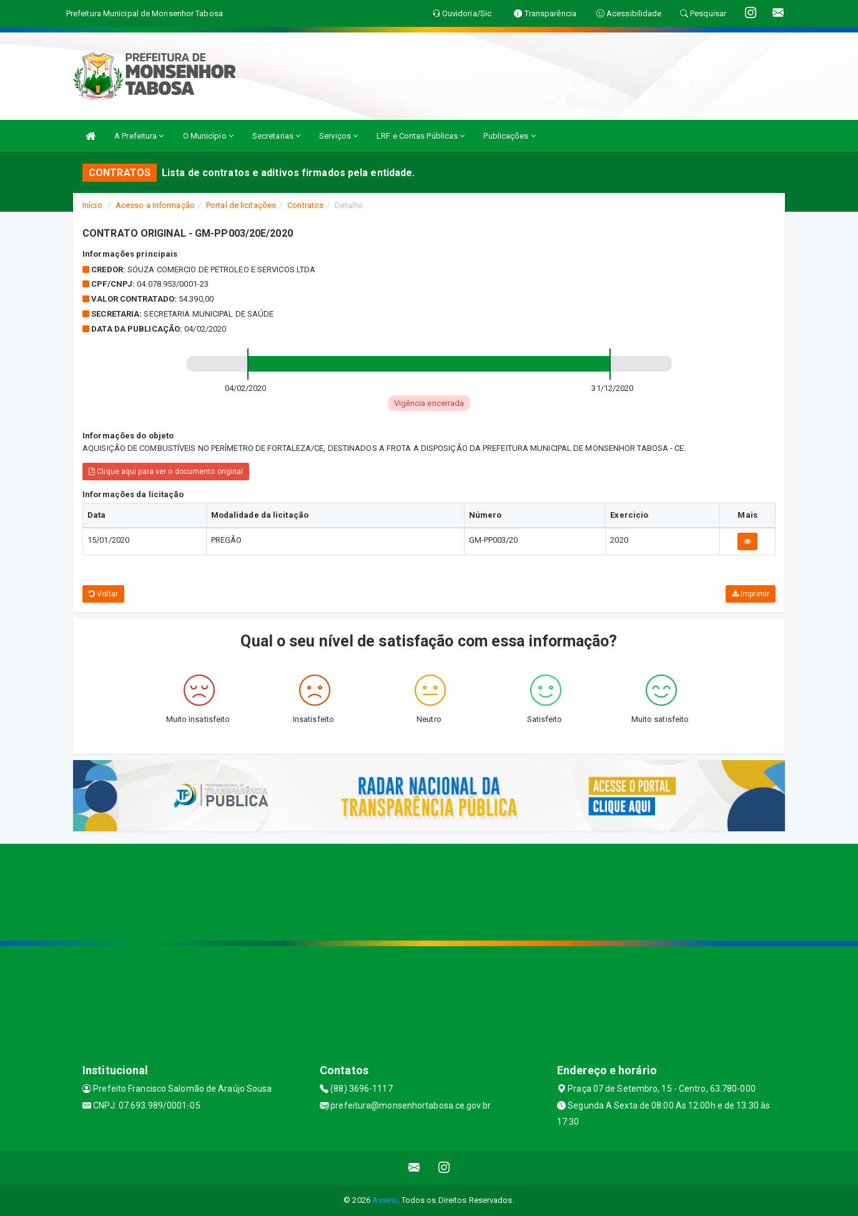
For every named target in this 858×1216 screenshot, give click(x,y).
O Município (208, 136)
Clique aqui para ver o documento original (166, 471)
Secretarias (276, 136)
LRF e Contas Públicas (421, 136)
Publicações (509, 136)
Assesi (385, 1200)
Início (92, 205)
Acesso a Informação (155, 205)
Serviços (338, 136)
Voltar (103, 594)
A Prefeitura (139, 136)
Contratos (305, 205)
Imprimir (750, 594)
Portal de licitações (241, 205)
